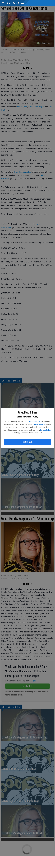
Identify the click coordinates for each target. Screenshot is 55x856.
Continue (27, 442)
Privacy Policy (39, 424)
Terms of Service (35, 421)
